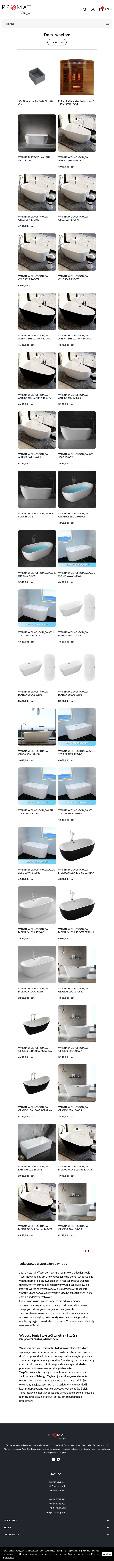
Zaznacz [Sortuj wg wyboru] (57, 42)
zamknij (107, 1554)
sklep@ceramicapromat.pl (57, 1512)
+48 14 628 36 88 (57, 1508)
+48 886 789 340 (57, 1499)
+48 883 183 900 (57, 1503)
